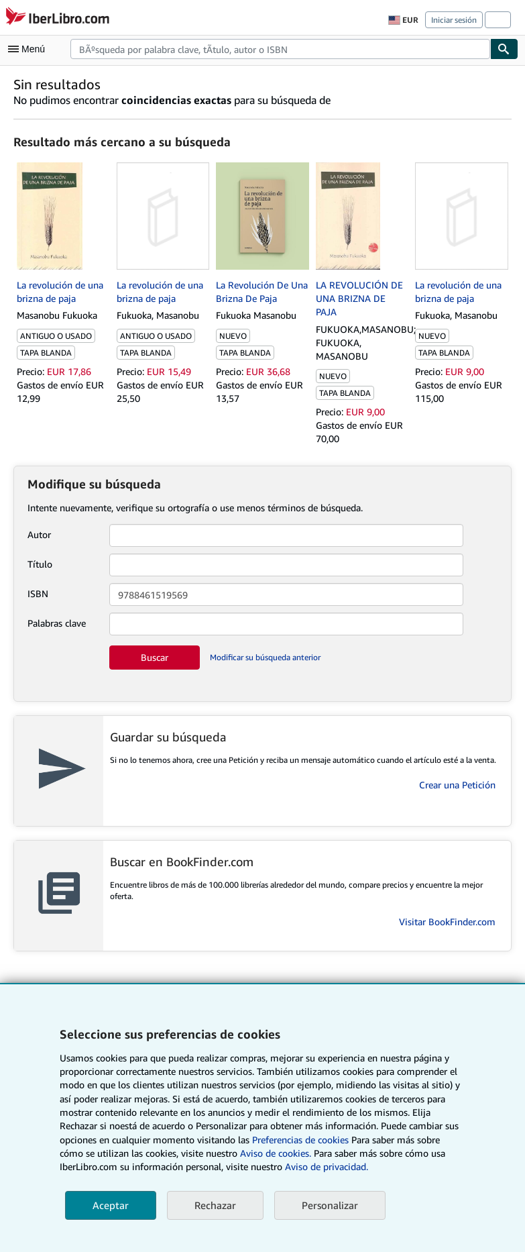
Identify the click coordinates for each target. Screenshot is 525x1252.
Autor (39, 534)
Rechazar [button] (215, 1205)
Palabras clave (56, 623)
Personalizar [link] (330, 1205)
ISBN (37, 593)
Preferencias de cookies (300, 1139)
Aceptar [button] (111, 1205)
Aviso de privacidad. (326, 1166)
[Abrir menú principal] (29, 49)
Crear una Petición (457, 784)
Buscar (154, 657)
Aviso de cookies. (275, 1153)
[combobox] (280, 49)
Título (39, 564)
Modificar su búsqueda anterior (265, 657)
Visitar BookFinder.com (447, 921)
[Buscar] (504, 49)
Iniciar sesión (454, 20)
